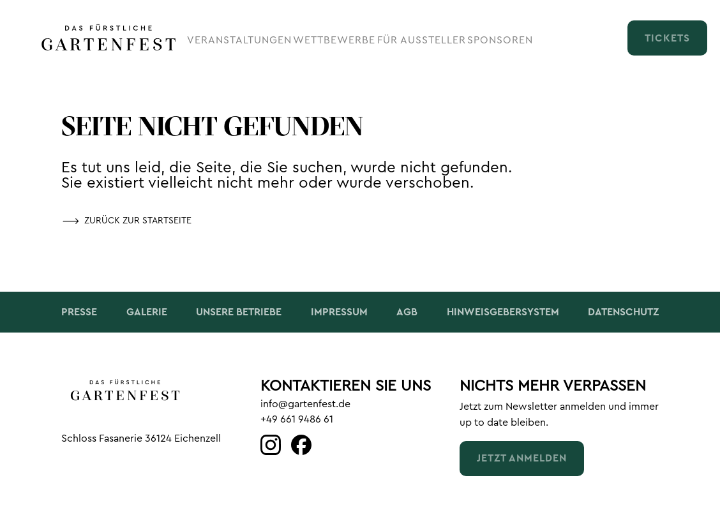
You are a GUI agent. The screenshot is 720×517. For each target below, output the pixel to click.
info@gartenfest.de (305, 404)
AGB (406, 312)
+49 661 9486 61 (296, 419)
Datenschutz (623, 312)
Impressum (339, 312)
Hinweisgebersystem (503, 312)
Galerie (146, 312)
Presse (79, 312)
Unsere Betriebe (238, 312)
